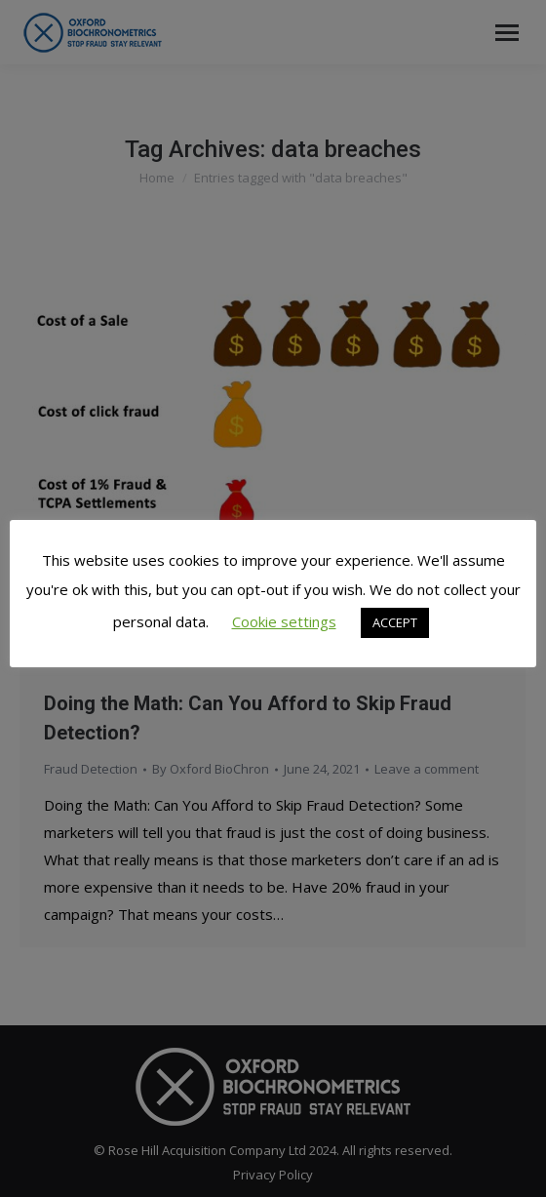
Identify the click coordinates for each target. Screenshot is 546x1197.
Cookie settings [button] (284, 621)
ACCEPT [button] (394, 622)
